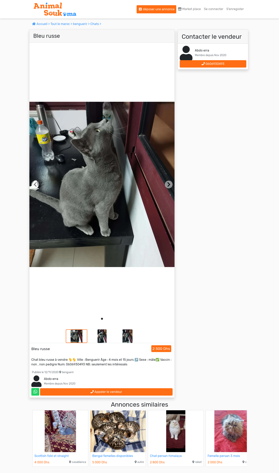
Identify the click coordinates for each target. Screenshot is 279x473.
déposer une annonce (156, 9)
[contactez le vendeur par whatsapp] (35, 392)
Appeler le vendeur (106, 392)
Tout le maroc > (61, 24)
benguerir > (81, 24)
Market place (189, 9)
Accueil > (41, 24)
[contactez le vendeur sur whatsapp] (35, 392)
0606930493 (213, 64)
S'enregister (235, 9)
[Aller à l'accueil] (55, 9)
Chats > (95, 24)
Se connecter (213, 9)
